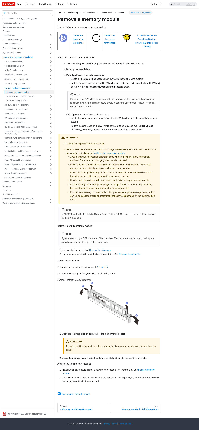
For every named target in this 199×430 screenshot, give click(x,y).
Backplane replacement (14, 122)
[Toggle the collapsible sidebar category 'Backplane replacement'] (51, 123)
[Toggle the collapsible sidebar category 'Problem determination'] (51, 182)
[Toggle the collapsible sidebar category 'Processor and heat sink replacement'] (51, 169)
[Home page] (60, 12)
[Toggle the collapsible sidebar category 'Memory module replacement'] (51, 88)
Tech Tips (7, 190)
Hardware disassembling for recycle (18, 199)
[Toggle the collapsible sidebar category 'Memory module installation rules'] (51, 96)
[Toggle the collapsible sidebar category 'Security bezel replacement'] (51, 79)
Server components (11, 44)
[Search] (183, 4)
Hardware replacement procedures (18, 57)
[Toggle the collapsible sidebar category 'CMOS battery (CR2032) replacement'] (51, 127)
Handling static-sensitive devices (109, 153)
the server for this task (109, 39)
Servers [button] (29, 4)
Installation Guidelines (13, 61)
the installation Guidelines (78, 39)
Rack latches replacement (15, 75)
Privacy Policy (110, 424)
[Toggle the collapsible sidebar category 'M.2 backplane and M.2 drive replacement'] (51, 151)
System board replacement (16, 173)
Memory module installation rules (20, 96)
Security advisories (11, 194)
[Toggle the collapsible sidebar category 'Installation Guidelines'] (51, 61)
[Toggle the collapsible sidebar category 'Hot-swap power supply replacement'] (51, 164)
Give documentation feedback (73, 394)
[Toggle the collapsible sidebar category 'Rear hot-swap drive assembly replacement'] (51, 138)
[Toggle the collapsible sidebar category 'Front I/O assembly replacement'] (51, 160)
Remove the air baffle (129, 254)
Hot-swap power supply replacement (20, 164)
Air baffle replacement (13, 70)
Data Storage (45, 4)
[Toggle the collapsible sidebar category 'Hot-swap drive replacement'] (51, 105)
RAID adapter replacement (15, 142)
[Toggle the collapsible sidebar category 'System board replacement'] (51, 173)
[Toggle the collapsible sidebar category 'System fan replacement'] (51, 83)
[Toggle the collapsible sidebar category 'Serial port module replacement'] (51, 147)
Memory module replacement (16, 88)
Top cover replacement (14, 66)
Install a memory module (16, 101)
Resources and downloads (14, 23)
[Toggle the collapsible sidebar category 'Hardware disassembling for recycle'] (51, 199)
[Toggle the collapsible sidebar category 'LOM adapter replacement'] (51, 109)
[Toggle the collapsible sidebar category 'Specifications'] (51, 35)
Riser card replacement (14, 114)
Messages (7, 186)
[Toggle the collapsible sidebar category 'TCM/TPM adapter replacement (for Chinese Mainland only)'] (51, 132)
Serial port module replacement (17, 147)
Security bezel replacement (16, 79)
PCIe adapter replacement (15, 118)
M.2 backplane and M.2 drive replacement (22, 151)
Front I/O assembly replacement (18, 160)
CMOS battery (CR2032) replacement (20, 127)
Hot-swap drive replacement (16, 105)
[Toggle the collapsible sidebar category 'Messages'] (51, 186)
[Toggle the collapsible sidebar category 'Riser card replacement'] (51, 114)
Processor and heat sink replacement (20, 169)
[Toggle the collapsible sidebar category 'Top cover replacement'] (51, 66)
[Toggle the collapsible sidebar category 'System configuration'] (51, 53)
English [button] (156, 4)
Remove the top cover (100, 250)
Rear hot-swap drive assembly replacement (23, 138)
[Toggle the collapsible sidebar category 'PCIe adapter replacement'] (51, 118)
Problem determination (12, 182)
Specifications (9, 35)
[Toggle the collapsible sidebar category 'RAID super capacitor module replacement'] (51, 156)
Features (6, 31)
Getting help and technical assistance (19, 203)
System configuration (12, 52)
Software (59, 4)
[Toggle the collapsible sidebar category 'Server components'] (51, 44)
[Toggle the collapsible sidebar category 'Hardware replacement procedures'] (51, 57)
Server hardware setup (12, 48)
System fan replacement (14, 83)
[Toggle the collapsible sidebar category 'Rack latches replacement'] (51, 75)
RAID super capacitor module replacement (22, 155)
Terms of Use (124, 424)
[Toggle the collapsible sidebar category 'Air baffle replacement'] (51, 70)
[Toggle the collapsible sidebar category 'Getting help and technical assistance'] (51, 203)
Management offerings (12, 39)
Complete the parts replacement (18, 177)
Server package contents (13, 27)
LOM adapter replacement (15, 109)
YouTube (102, 267)
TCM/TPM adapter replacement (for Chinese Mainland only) (23, 132)
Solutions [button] (72, 4)
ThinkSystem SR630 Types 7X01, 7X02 (20, 19)
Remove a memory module (17, 92)
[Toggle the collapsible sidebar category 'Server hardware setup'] (51, 48)
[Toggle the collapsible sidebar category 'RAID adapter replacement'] (51, 142)
